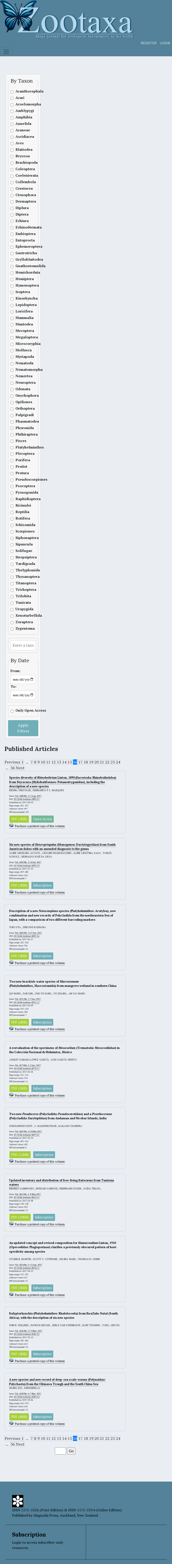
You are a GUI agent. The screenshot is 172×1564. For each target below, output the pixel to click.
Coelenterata (21, 175)
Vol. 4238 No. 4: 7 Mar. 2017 (28, 1393)
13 (59, 762)
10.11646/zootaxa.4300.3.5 (26, 799)
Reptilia (21, 511)
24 (118, 762)
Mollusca (21, 350)
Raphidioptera (21, 499)
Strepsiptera (21, 557)
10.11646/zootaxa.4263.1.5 (26, 1197)
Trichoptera (21, 589)
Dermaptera (21, 201)
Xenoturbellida (21, 615)
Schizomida (21, 524)
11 (48, 762)
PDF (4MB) (19, 1417)
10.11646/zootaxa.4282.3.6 (26, 936)
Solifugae (21, 550)
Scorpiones (21, 531)
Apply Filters (23, 728)
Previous (12, 762)
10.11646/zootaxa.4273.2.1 (26, 1068)
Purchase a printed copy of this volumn (40, 826)
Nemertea (21, 376)
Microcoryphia (21, 343)
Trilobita (21, 596)
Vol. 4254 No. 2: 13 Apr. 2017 (28, 1264)
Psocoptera (21, 486)
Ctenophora (21, 195)
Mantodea (21, 324)
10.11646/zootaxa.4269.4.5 (26, 1134)
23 (113, 762)
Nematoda (21, 363)
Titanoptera (21, 583)
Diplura (21, 207)
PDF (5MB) (19, 819)
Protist (21, 466)
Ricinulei (21, 505)
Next (20, 767)
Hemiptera (21, 279)
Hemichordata (21, 272)
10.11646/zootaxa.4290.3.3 (26, 865)
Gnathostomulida (21, 266)
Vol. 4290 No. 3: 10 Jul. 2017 (28, 862)
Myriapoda (21, 356)
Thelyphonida (21, 570)
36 (13, 767)
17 (80, 762)
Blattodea (21, 149)
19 (91, 762)
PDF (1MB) (19, 885)
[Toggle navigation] (6, 51)
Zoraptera (21, 622)
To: (13, 686)
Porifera (21, 460)
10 (43, 762)
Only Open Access (21, 710)
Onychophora (21, 395)
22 (107, 762)
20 (97, 762)
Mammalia (21, 317)
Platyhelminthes (21, 447)
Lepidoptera (21, 304)
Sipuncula (21, 544)
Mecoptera (21, 330)
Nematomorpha (21, 369)
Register (149, 43)
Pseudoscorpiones (21, 479)
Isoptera (21, 291)
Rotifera (21, 518)
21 (102, 762)
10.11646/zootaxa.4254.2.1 (26, 1267)
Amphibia (21, 117)
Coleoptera (21, 169)
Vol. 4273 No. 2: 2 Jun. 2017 (28, 1065)
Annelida (21, 123)
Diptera (21, 214)
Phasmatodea (21, 421)
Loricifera (21, 311)
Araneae (21, 130)
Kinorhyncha (21, 298)
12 (54, 762)
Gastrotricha (21, 253)
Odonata (21, 389)
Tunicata (21, 602)
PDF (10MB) (20, 1217)
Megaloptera (21, 337)
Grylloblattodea (21, 259)
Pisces (20, 440)
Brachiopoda (21, 162)
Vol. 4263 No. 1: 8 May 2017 (28, 1194)
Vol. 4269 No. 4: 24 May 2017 (28, 1131)
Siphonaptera (21, 537)
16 (75, 762)
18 (86, 762)
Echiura (21, 220)
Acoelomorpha (21, 104)
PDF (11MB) (20, 1155)
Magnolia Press (45, 1515)
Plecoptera (21, 453)
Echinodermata (21, 227)
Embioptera (21, 233)
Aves (19, 143)
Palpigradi (21, 415)
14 (64, 762)
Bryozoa (21, 156)
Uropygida (21, 609)
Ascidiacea (21, 136)
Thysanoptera (21, 576)
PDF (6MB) (19, 1022)
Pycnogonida (21, 492)
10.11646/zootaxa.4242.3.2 (26, 1334)
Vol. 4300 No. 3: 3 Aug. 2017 (28, 796)
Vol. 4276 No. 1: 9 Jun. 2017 (28, 999)
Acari (19, 97)
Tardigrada (21, 563)
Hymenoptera (21, 285)
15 (70, 762)
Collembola (21, 182)
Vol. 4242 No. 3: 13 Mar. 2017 (28, 1330)
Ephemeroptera (21, 246)
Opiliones (21, 402)
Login (165, 43)
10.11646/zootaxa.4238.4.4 (26, 1396)
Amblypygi (21, 110)
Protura (21, 473)
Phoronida (21, 428)
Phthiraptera (21, 434)
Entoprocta (21, 240)
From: (16, 671)
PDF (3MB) (19, 1288)
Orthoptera (21, 408)
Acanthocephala (21, 91)
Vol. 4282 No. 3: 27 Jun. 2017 (28, 932)
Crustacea (21, 188)
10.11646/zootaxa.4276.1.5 (26, 1002)
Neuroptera (21, 382)
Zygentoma (21, 628)
